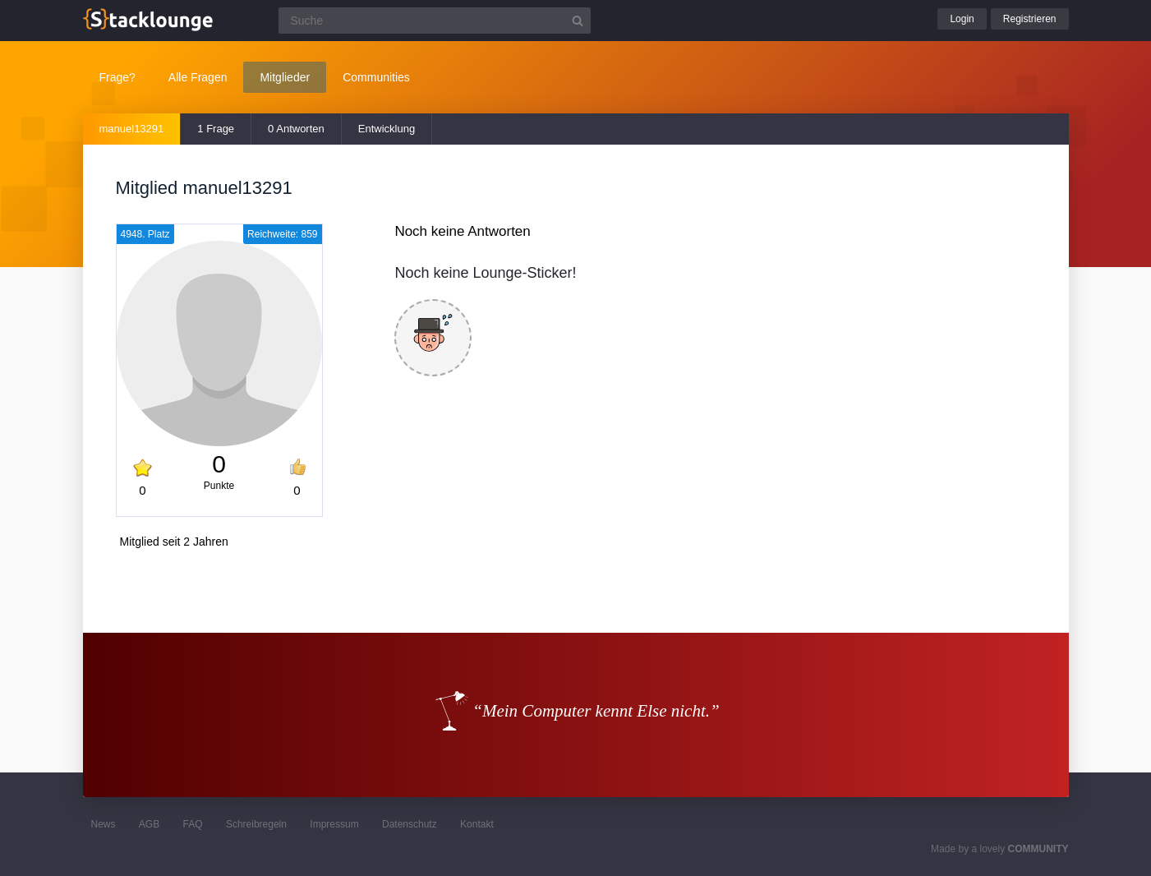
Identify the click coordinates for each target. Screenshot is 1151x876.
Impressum (334, 824)
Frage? (117, 77)
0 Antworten (296, 128)
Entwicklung (386, 128)
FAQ (193, 824)
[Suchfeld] (435, 20)
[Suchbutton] (577, 20)
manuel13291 (131, 128)
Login (962, 19)
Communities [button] (376, 77)
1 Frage (215, 128)
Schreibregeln (256, 824)
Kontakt (477, 824)
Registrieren (1030, 19)
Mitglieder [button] (285, 77)
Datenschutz (409, 824)
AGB (149, 824)
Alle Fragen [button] (198, 77)
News (103, 824)
